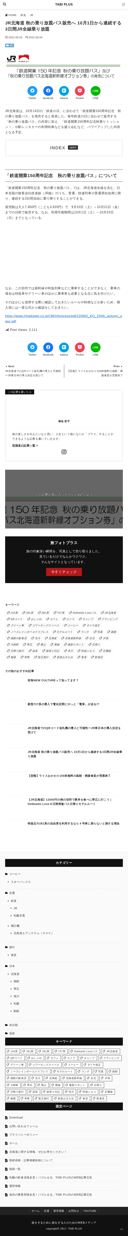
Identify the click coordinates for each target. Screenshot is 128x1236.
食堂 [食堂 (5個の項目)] (84, 657)
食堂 (14, 955)
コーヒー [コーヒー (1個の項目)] (72, 625)
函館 (16, 981)
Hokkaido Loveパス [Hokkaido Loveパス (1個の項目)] (84, 612)
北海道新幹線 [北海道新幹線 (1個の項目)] (73, 638)
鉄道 (14, 900)
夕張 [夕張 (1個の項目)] (105, 638)
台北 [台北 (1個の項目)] (92, 638)
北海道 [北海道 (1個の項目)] (53, 638)
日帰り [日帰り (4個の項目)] (96, 644)
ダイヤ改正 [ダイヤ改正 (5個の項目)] (93, 625)
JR (11, 45)
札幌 (16, 1003)
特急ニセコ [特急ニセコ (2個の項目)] (88, 650)
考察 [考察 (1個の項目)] (26, 657)
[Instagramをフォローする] (64, 452)
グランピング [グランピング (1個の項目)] (110, 619)
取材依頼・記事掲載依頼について (31, 1160)
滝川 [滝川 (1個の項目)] (70, 650)
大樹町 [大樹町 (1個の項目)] (15, 644)
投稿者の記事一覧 (23, 445)
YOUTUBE (89, 1210)
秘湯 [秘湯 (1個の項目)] (13, 657)
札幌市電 (19, 915)
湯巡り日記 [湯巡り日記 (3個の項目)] (52, 650)
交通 (12, 892)
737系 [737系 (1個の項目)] (60, 612)
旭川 (16, 996)
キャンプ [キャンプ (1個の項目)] (88, 619)
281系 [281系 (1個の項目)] (45, 612)
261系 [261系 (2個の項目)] (29, 612)
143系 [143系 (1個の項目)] (14, 612)
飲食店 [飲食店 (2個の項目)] (99, 657)
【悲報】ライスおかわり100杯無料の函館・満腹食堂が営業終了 (69, 775)
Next (11, 366)
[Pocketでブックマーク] (80, 91)
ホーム (13, 1143)
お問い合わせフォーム (23, 1126)
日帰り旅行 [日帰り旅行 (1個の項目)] (17, 650)
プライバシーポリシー (23, 1134)
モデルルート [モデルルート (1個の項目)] (64, 631)
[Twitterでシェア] (32, 91)
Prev (117, 366)
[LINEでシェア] (96, 91)
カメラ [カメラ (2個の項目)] (70, 619)
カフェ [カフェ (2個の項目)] (54, 619)
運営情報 (15, 1185)
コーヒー (15, 874)
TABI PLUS (64, 4)
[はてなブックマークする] (64, 91)
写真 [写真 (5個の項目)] (100, 631)
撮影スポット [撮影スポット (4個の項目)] (76, 644)
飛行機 (15, 925)
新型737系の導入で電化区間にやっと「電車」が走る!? (63, 704)
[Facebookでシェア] (48, 91)
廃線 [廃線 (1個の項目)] (56, 644)
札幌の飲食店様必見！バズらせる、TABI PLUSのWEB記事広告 (50, 1177)
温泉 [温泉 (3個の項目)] (35, 650)
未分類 (13, 1025)
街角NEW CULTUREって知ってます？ (53, 680)
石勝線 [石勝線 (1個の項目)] (107, 650)
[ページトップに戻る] (121, 1229)
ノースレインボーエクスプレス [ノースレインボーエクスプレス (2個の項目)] (29, 631)
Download (16, 1117)
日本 (12, 966)
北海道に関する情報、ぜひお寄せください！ (38, 1151)
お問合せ (73, 1210)
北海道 (15, 974)
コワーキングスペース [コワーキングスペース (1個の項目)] (45, 625)
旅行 (12, 947)
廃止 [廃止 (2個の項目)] (43, 644)
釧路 (16, 1011)
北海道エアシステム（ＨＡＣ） (34, 933)
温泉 (12, 1033)
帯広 (16, 988)
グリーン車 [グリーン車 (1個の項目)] (17, 625)
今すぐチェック (64, 572)
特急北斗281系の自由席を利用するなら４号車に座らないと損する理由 (74, 823)
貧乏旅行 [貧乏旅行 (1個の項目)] (43, 657)
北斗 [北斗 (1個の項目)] (37, 638)
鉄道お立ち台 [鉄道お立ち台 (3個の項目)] (65, 657)
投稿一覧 (15, 1169)
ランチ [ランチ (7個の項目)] (85, 631)
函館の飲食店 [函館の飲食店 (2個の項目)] (19, 638)
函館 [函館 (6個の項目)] (113, 631)
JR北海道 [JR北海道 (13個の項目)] (110, 612)
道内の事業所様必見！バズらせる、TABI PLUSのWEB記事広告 (50, 1194)
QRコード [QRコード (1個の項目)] (17, 619)
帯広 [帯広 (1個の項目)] (29, 644)
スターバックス (21, 881)
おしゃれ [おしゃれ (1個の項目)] (36, 619)
